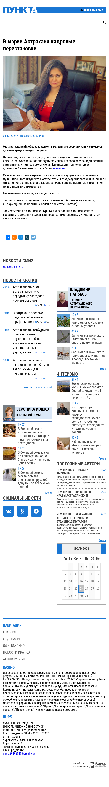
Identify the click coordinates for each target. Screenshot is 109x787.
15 (75, 581)
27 (65, 596)
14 (70, 581)
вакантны (58, 168)
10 (86, 574)
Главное (10, 632)
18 (92, 581)
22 (75, 588)
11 (92, 574)
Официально (14, 646)
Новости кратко (16, 652)
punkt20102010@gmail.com (19, 753)
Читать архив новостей (37, 387)
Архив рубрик (14, 659)
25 (92, 588)
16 (81, 581)
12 (97, 574)
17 (86, 581)
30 (81, 596)
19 (97, 581)
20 (65, 588)
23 (81, 588)
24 (86, 588)
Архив (48, 493)
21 (70, 588)
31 (86, 596)
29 (75, 596)
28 (70, 596)
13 (65, 581)
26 (97, 588)
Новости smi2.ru (13, 266)
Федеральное (14, 639)
